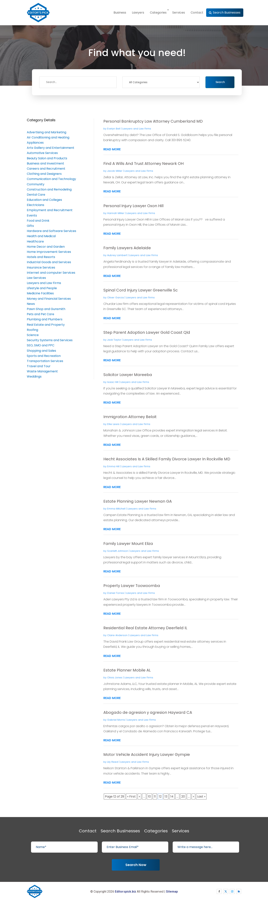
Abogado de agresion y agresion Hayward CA (147, 712)
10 (149, 796)
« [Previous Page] (139, 796)
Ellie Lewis (113, 424)
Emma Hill (113, 466)
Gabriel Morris (116, 720)
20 (183, 796)
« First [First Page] (131, 796)
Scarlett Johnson (117, 551)
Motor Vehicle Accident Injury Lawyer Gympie (146, 754)
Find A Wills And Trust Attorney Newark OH (143, 163)
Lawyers (138, 12)
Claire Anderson (117, 635)
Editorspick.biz (125, 891)
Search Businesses (226, 12)
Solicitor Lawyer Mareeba (127, 374)
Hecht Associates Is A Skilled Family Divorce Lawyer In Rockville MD (166, 459)
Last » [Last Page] (201, 796)
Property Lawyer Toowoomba (131, 585)
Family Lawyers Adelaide (127, 248)
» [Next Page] (193, 796)
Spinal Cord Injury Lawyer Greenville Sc (140, 290)
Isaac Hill (112, 382)
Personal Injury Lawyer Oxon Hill (133, 205)
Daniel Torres (115, 593)
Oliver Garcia (115, 297)
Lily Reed (112, 762)
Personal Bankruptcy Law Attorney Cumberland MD (153, 121)
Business (120, 12)
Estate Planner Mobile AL (127, 670)
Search (220, 82)
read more (112, 149)
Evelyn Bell (113, 128)
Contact (197, 12)
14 (171, 796)
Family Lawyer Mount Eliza (128, 543)
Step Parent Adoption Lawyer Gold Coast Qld (146, 332)
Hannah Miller (115, 213)
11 (155, 796)
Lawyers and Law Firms (136, 128)
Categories (158, 12)
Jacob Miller (114, 171)
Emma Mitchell (116, 508)
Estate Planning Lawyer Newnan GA (137, 501)
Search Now (135, 864)
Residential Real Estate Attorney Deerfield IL (145, 628)
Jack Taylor (114, 340)
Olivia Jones (114, 677)
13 (166, 796)
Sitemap (172, 891)
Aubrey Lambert (117, 255)
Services (178, 12)
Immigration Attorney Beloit (130, 416)
